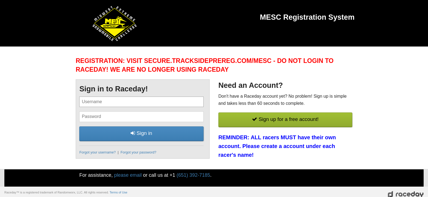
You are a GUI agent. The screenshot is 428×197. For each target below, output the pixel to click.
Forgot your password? (138, 152)
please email (128, 175)
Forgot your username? (97, 152)
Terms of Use (118, 192)
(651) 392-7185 (193, 175)
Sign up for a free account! (285, 119)
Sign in (141, 133)
